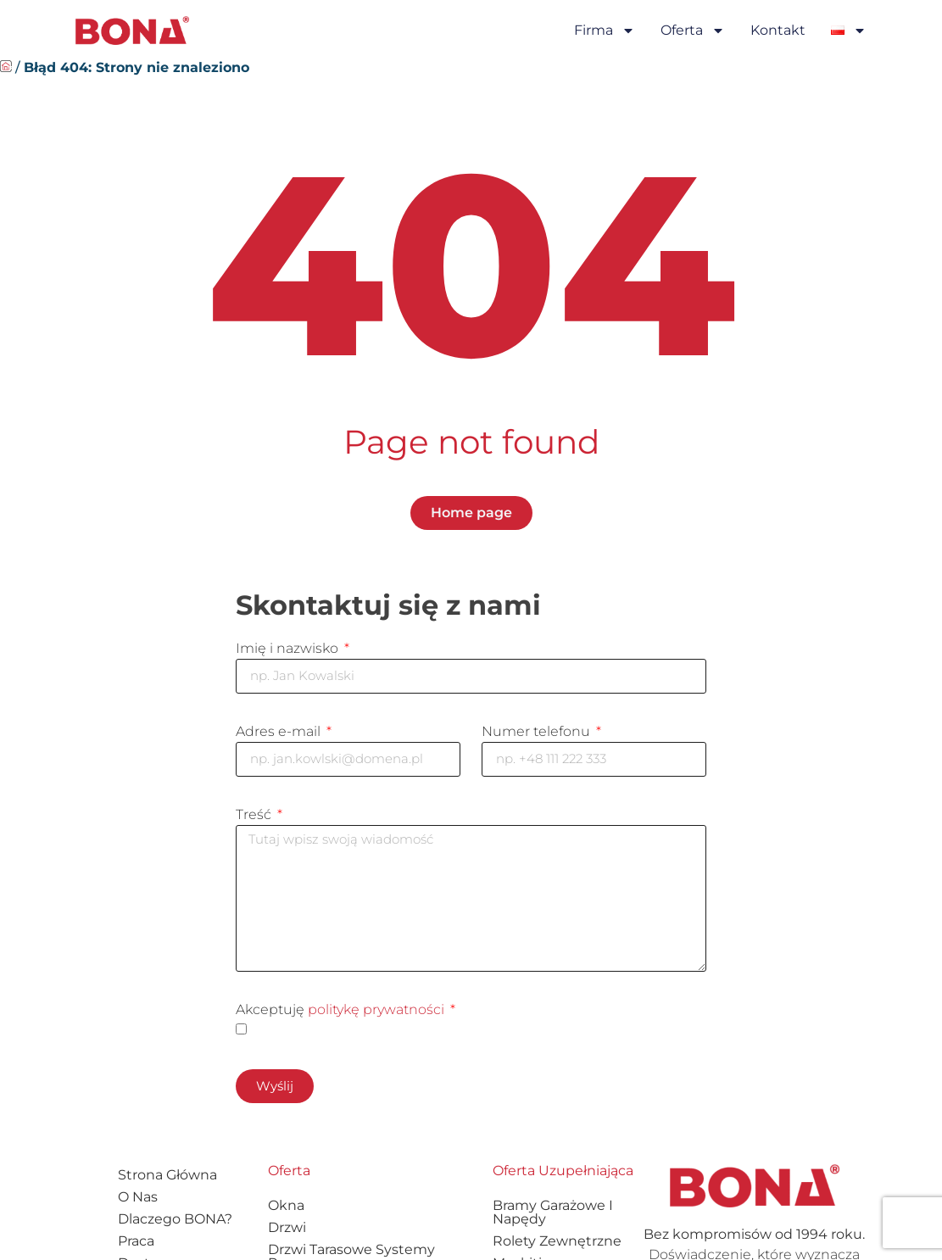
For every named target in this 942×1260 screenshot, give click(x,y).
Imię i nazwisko (289, 648)
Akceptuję (342, 1017)
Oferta (693, 31)
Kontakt (777, 30)
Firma (604, 31)
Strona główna (167, 1183)
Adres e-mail (280, 732)
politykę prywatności (376, 1017)
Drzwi (287, 1236)
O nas (138, 1205)
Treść (255, 816)
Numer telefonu (538, 732)
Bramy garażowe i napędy (553, 1220)
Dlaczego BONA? (175, 1227)
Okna (286, 1214)
